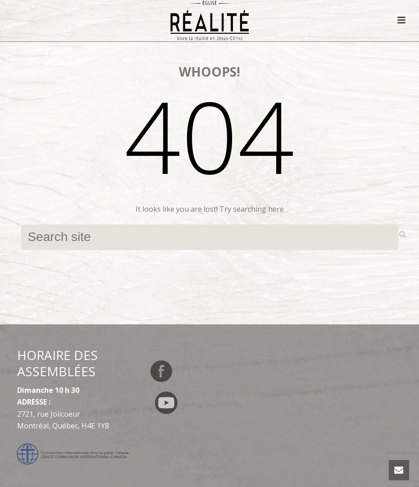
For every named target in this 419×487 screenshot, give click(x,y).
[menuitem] (168, 353)
